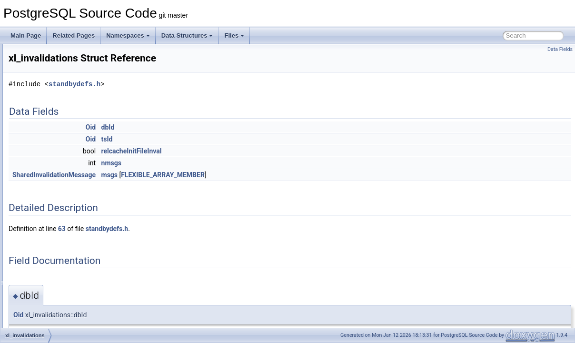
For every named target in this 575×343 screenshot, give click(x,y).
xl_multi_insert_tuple (57, 211)
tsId (226, 139)
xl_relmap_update (54, 264)
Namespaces (128, 35)
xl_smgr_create (50, 326)
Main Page (25, 35)
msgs (228, 175)
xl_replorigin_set (52, 285)
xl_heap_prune (50, 117)
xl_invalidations (50, 190)
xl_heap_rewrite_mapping (64, 127)
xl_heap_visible (50, 159)
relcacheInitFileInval (250, 151)
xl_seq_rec (45, 316)
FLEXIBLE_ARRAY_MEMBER (282, 175)
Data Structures (187, 35)
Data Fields (560, 49)
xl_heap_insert (50, 64)
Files (234, 35)
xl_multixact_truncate (58, 232)
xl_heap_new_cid (53, 106)
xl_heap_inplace (52, 54)
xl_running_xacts (52, 306)
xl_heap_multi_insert (57, 96)
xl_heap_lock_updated (60, 85)
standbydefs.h (193, 84)
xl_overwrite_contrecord (61, 243)
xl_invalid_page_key (57, 180)
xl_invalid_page (51, 169)
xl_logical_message (56, 201)
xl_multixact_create (55, 222)
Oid (210, 127)
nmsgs (230, 163)
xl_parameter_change (59, 253)
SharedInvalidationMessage (173, 175)
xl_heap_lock (48, 75)
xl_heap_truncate (53, 138)
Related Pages (73, 35)
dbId (227, 127)
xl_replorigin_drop (54, 274)
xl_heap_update (51, 148)
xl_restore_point (51, 295)
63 (181, 228)
